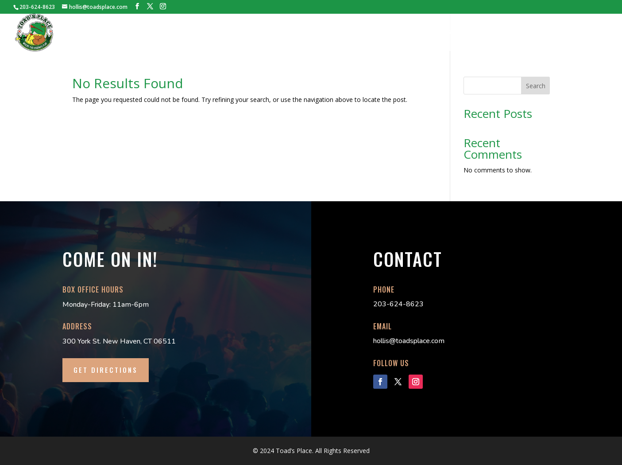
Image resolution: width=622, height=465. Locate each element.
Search (535, 86)
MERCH (449, 32)
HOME (208, 32)
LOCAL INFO (548, 32)
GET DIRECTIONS (105, 370)
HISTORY (242, 32)
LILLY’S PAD (410, 32)
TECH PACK (365, 32)
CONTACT (592, 32)
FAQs (511, 32)
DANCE (481, 32)
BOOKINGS (321, 32)
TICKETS (280, 32)
